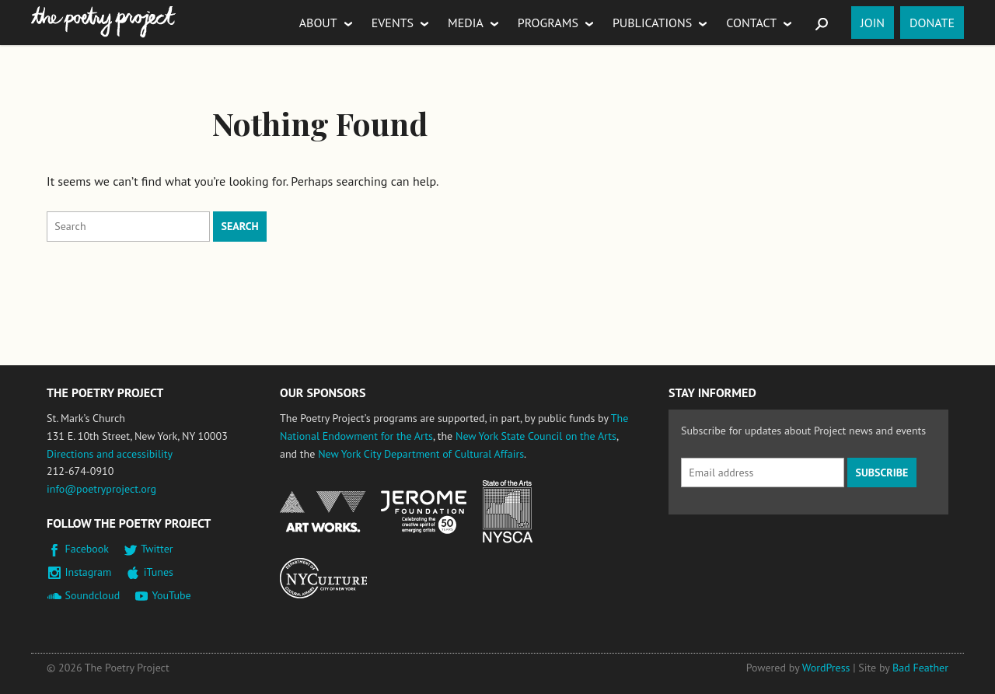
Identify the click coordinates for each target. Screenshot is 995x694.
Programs (548, 22)
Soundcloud (92, 595)
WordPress (826, 668)
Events (393, 22)
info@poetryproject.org (101, 489)
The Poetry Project (103, 22)
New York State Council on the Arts (536, 436)
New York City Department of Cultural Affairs (421, 454)
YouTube (171, 595)
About (318, 22)
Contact (751, 22)
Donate (932, 22)
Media (466, 22)
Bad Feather (920, 668)
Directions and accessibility (110, 454)
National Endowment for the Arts (322, 511)
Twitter (157, 549)
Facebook (87, 549)
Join (873, 22)
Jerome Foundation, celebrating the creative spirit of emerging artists (423, 512)
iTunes (158, 572)
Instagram (88, 572)
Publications (652, 22)
